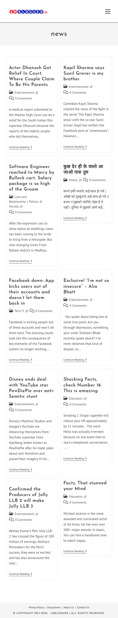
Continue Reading (20, 147)
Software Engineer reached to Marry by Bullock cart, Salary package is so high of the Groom (31, 178)
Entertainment (24, 92)
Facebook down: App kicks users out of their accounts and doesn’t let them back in (31, 292)
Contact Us (83, 607)
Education (76, 398)
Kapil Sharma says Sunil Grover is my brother (83, 73)
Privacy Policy (36, 607)
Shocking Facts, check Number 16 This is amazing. (82, 385)
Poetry (73, 180)
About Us (68, 607)
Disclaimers (53, 607)
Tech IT (19, 311)
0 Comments (23, 98)
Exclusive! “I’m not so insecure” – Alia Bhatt (86, 286)
